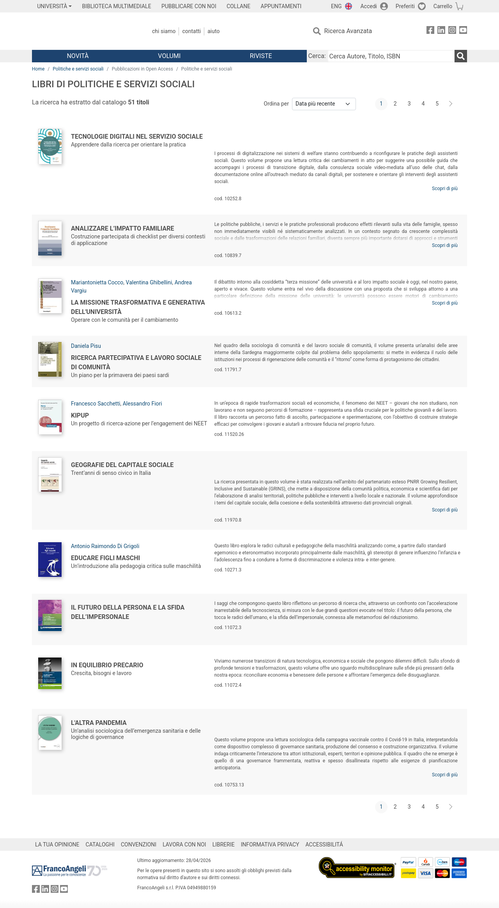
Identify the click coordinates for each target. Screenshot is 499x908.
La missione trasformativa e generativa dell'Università (138, 307)
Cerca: (317, 56)
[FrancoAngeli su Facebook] (430, 31)
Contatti (191, 31)
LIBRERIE (223, 844)
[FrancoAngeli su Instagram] (452, 31)
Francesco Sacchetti (95, 403)
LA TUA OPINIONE (57, 844)
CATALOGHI (100, 844)
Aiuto (213, 31)
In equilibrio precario (107, 665)
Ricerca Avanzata (348, 31)
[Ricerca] (461, 56)
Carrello (443, 6)
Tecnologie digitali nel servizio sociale (137, 136)
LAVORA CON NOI (184, 844)
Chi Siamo (163, 31)
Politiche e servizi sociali (78, 69)
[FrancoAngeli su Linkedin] (441, 31)
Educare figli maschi (105, 558)
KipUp (80, 415)
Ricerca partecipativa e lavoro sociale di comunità (136, 362)
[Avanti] (451, 104)
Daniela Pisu (86, 346)
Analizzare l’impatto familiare (122, 228)
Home (38, 69)
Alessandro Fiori (142, 403)
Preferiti (405, 6)
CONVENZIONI (138, 844)
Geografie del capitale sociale (122, 465)
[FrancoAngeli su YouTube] (463, 31)
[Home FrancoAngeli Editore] (83, 31)
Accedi (368, 6)
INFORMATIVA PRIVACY (270, 844)
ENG (336, 6)
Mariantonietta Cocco (97, 282)
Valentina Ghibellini (149, 282)
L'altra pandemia (99, 722)
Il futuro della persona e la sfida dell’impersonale (127, 612)
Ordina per (276, 103)
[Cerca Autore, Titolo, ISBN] (391, 56)
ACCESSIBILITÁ (324, 844)
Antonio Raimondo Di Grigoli (105, 546)
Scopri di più (445, 188)
